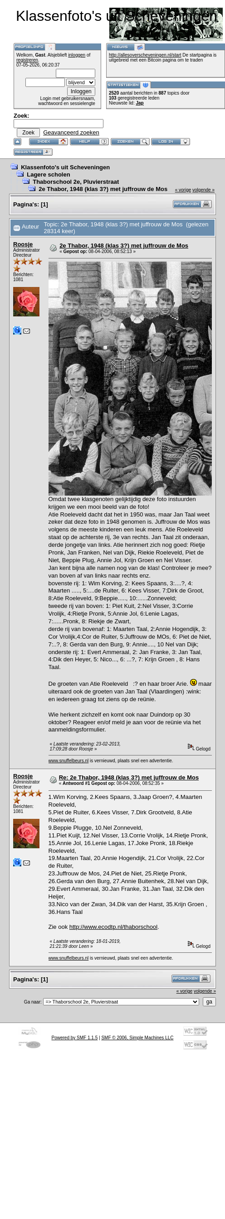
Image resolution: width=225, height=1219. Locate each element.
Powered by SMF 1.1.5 (75, 1037)
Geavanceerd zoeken (71, 132)
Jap (139, 102)
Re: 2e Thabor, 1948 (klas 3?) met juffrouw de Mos (129, 777)
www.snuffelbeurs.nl (69, 760)
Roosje (23, 244)
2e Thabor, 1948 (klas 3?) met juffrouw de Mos (103, 189)
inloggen (76, 55)
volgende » (203, 189)
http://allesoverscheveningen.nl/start (145, 55)
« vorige (183, 189)
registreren (27, 59)
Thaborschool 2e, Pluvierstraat (76, 181)
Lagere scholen (48, 174)
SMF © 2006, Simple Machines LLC (137, 1037)
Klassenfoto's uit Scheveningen (65, 167)
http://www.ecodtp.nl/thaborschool (113, 926)
